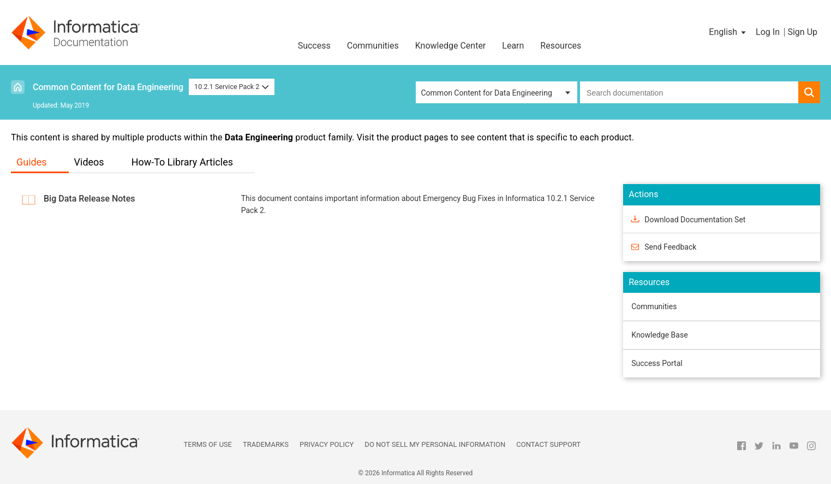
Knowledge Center (450, 45)
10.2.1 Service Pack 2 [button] (231, 86)
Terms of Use (208, 444)
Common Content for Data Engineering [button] (486, 92)
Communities (373, 45)
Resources (560, 45)
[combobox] (689, 92)
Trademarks (266, 444)
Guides (31, 162)
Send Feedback (670, 247)
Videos (89, 162)
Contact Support (548, 444)
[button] (728, 32)
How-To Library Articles (182, 162)
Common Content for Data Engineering (108, 87)
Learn (513, 45)
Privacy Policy (327, 444)
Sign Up (802, 32)
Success (314, 45)
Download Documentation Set (694, 219)
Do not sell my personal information (434, 444)
